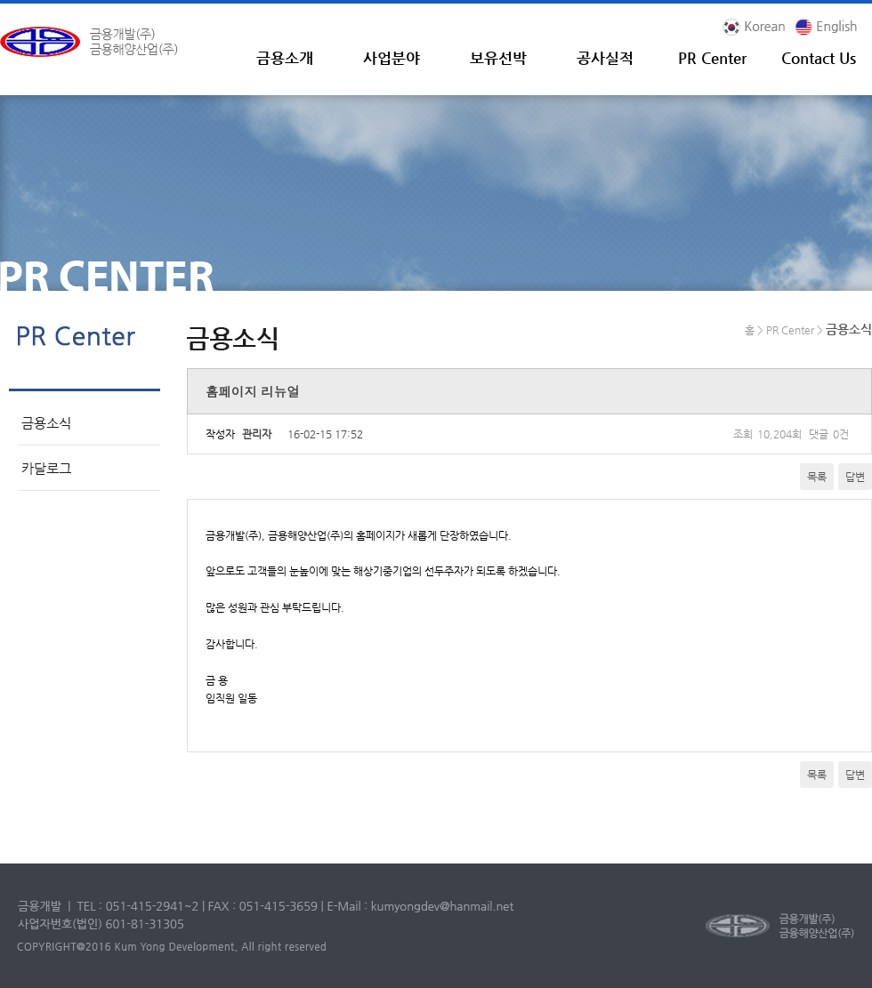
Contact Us (818, 58)
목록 (817, 476)
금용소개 (284, 58)
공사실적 (605, 58)
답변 (855, 476)
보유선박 (498, 58)
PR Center (712, 58)
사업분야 (391, 58)
